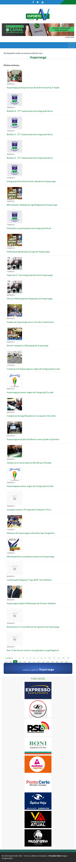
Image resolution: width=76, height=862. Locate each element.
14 (68, 658)
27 (62, 662)
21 (34, 662)
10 (49, 658)
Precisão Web (55, 856)
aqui (40, 53)
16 (11, 662)
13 (63, 658)
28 (66, 662)
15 (6, 662)
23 (43, 662)
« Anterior (9, 658)
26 (57, 662)
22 (38, 662)
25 (52, 662)
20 (29, 662)
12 (59, 658)
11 (54, 658)
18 (20, 662)
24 (48, 662)
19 (25, 662)
